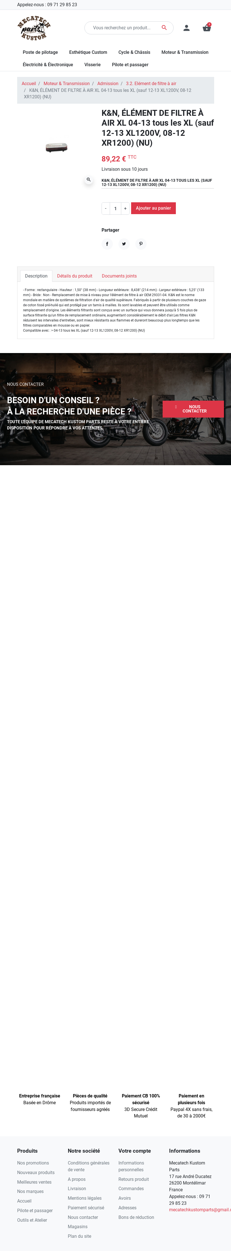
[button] (193, 409)
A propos (77, 1179)
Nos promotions (33, 1163)
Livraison (77, 1188)
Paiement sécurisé (86, 1207)
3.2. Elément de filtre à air (151, 83)
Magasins (78, 1226)
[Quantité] (115, 208)
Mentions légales (85, 1198)
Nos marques (30, 1191)
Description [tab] (36, 276)
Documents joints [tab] (119, 276)
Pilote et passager (35, 1210)
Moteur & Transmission (67, 83)
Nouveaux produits (36, 1172)
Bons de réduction (136, 1217)
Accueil (29, 83)
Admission (107, 83)
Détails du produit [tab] (74, 276)
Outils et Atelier (32, 1220)
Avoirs (124, 1198)
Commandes (131, 1188)
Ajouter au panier (153, 208)
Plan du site (79, 1236)
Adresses (127, 1207)
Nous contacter (83, 1217)
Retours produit (133, 1179)
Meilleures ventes (34, 1182)
